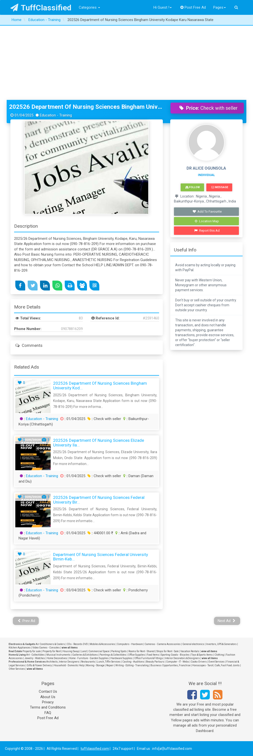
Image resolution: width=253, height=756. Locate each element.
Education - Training (42, 419)
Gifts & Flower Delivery (39, 665)
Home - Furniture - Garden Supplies (89, 658)
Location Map (207, 221)
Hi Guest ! (162, 7)
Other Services (17, 668)
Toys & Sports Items (202, 654)
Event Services (217, 661)
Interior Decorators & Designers (182, 658)
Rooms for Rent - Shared (141, 651)
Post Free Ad (193, 7)
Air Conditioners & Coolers (50, 644)
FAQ (47, 713)
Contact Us (48, 691)
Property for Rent (51, 651)
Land (84, 651)
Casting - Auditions (133, 661)
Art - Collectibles (35, 654)
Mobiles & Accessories (102, 644)
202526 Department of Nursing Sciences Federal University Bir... (99, 500)
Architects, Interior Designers (62, 661)
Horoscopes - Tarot (202, 665)
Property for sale (31, 651)
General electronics (193, 644)
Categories (89, 7)
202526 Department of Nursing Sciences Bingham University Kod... (100, 385)
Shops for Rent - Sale (167, 651)
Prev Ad (26, 621)
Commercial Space (98, 651)
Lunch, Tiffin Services (109, 661)
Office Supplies (136, 654)
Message (219, 187)
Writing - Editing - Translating (132, 665)
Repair (110, 665)
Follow (193, 187)
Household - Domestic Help (69, 665)
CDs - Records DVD (77, 644)
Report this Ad (207, 230)
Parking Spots (119, 651)
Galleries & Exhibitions (85, 654)
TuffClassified (40, 7)
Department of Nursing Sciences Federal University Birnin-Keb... (100, 557)
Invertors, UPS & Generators (221, 644)
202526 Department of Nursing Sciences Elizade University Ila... (98, 442)
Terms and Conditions (48, 707)
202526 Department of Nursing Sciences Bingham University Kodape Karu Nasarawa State (86, 107)
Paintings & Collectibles (113, 654)
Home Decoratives (57, 658)
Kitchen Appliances (20, 647)
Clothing (219, 654)
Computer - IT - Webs (177, 661)
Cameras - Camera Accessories (163, 644)
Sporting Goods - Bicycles (175, 654)
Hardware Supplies (121, 658)
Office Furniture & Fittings (148, 658)
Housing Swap (71, 651)
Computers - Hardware (130, 644)
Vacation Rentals (189, 651)
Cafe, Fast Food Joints (227, 665)
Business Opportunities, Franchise (170, 665)
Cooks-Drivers (199, 661)
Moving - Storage (95, 665)
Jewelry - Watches (34, 658)
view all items (70, 647)
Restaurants (88, 661)
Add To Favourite (207, 211)
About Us (47, 697)
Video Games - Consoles (46, 647)
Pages (219, 7)
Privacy (48, 702)
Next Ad (226, 621)
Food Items (153, 654)
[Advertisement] (126, 62)
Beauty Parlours (155, 661)
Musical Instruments (58, 654)
